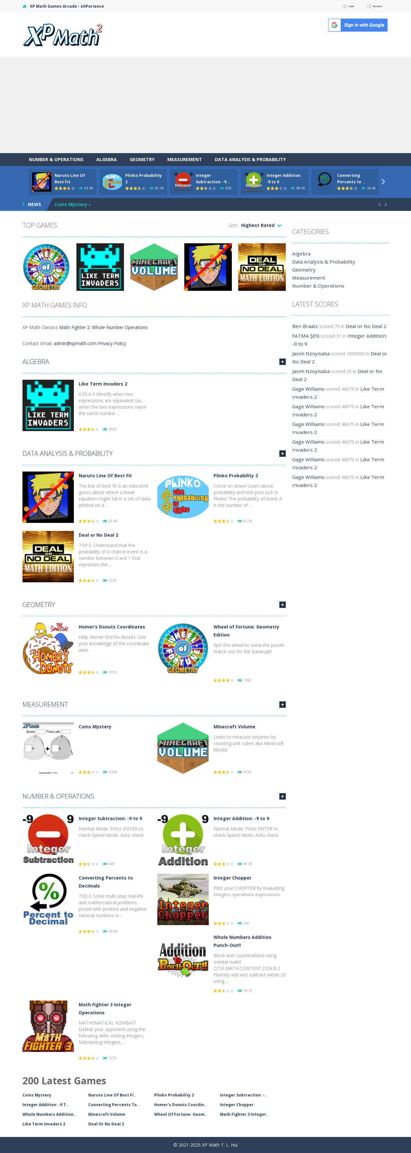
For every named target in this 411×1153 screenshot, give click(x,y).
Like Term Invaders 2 (103, 384)
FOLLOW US (370, 6)
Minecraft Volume (234, 727)
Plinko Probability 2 (236, 475)
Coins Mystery (71, 204)
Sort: (233, 225)
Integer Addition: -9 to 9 (241, 818)
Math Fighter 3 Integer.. (244, 1114)
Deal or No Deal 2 (98, 535)
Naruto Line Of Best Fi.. (112, 1095)
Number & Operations (56, 159)
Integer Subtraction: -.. (243, 1095)
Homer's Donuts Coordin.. (180, 1104)
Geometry (142, 159)
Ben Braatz (304, 326)
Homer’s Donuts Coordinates (112, 627)
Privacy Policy (112, 343)
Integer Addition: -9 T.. (45, 1104)
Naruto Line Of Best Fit (105, 475)
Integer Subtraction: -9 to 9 (110, 818)
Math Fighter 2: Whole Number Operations (103, 327)
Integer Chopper (232, 878)
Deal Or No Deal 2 (106, 1124)
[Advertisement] (205, 105)
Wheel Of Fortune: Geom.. (180, 1114)
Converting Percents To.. (113, 1104)
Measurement (184, 159)
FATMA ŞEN (305, 336)
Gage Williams (306, 389)
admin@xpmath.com (75, 343)
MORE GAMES (282, 362)
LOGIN (332, 6)
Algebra (106, 159)
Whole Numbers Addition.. (49, 1114)
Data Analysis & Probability (250, 159)
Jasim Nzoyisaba (309, 354)
